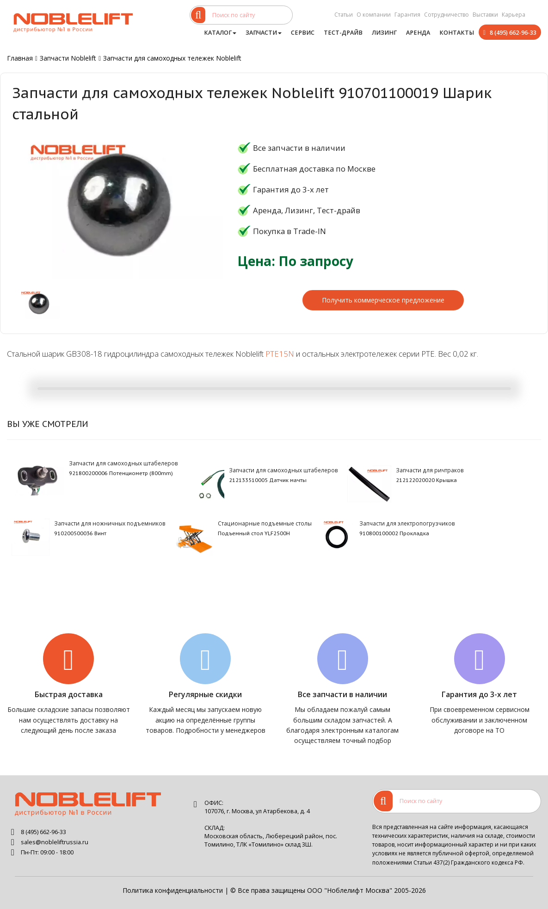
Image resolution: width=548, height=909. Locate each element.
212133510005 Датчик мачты (268, 480)
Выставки (485, 15)
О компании (374, 15)
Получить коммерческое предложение (383, 300)
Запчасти (264, 33)
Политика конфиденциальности (173, 890)
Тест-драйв (343, 33)
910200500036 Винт (80, 533)
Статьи (343, 15)
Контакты (456, 33)
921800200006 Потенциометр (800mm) (121, 473)
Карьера (513, 15)
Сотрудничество (446, 15)
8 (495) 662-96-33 (513, 33)
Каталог (220, 33)
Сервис (302, 33)
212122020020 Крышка (426, 480)
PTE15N (279, 353)
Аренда (418, 33)
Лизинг (384, 33)
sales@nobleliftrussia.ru (54, 842)
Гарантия (407, 15)
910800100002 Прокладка (394, 533)
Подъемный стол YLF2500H (254, 533)
